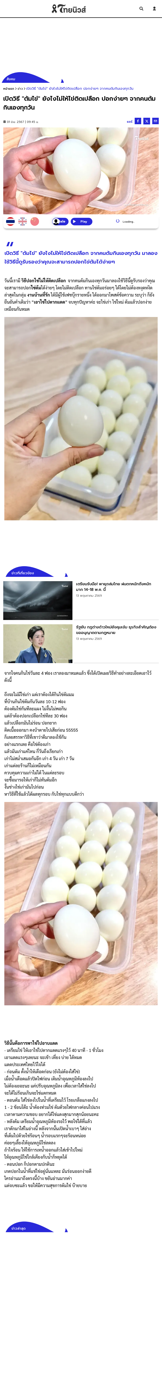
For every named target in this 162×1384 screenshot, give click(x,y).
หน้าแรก (8, 88)
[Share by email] (155, 121)
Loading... (128, 222)
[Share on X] (146, 121)
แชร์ (130, 121)
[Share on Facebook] (138, 121)
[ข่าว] (20, 88)
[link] (81, 600)
